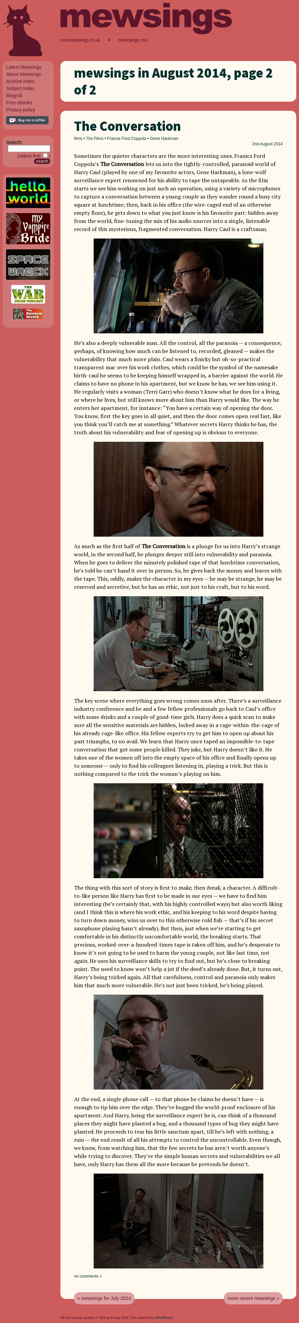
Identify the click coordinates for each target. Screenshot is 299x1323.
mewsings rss (132, 40)
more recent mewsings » (253, 1298)
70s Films (95, 138)
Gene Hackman (164, 138)
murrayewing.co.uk (80, 40)
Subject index (20, 88)
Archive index (20, 81)
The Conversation (127, 126)
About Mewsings (23, 74)
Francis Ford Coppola (126, 138)
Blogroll (14, 95)
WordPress (164, 1318)
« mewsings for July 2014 (104, 1298)
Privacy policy (20, 109)
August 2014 (271, 144)
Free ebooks (19, 102)
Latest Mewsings (23, 67)
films (78, 138)
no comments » (88, 1276)
